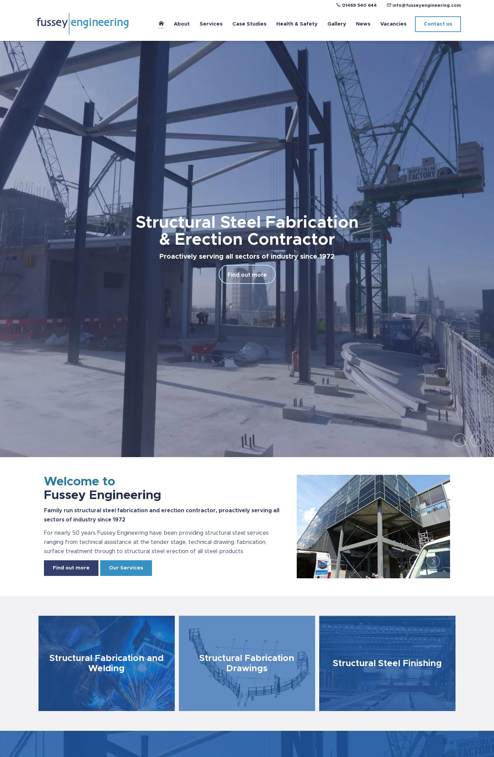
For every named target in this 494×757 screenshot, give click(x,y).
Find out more (247, 275)
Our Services (126, 567)
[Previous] (460, 440)
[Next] (477, 440)
